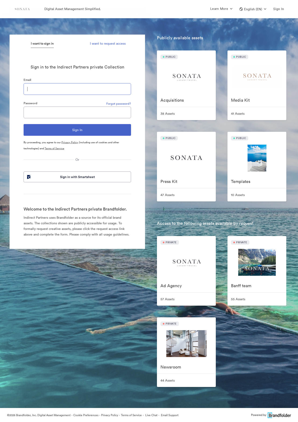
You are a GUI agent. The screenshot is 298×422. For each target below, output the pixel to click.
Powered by (271, 415)
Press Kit (168, 181)
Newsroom (170, 367)
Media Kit (240, 100)
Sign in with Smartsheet (60, 177)
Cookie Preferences (85, 415)
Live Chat (151, 415)
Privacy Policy (69, 142)
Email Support (169, 415)
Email (27, 80)
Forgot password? (118, 104)
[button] (253, 9)
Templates (240, 181)
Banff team (241, 285)
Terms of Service (54, 148)
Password (30, 103)
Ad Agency (171, 285)
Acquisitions (172, 100)
